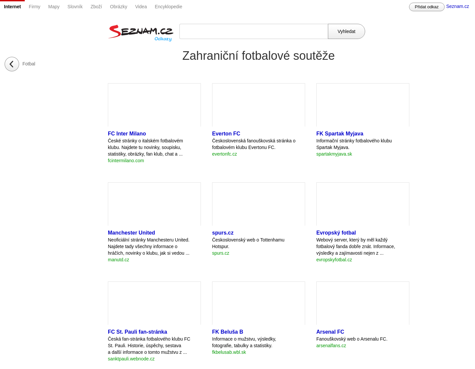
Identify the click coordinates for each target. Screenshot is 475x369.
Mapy (53, 6)
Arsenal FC (330, 332)
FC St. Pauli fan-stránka (137, 332)
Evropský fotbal (336, 233)
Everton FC (226, 133)
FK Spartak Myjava (339, 133)
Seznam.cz (457, 6)
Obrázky (118, 6)
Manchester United (131, 233)
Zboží (96, 6)
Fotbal (28, 63)
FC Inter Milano (127, 133)
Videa (141, 6)
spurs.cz (223, 233)
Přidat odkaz (427, 6)
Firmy (34, 6)
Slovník (75, 6)
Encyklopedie (168, 6)
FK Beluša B (227, 332)
